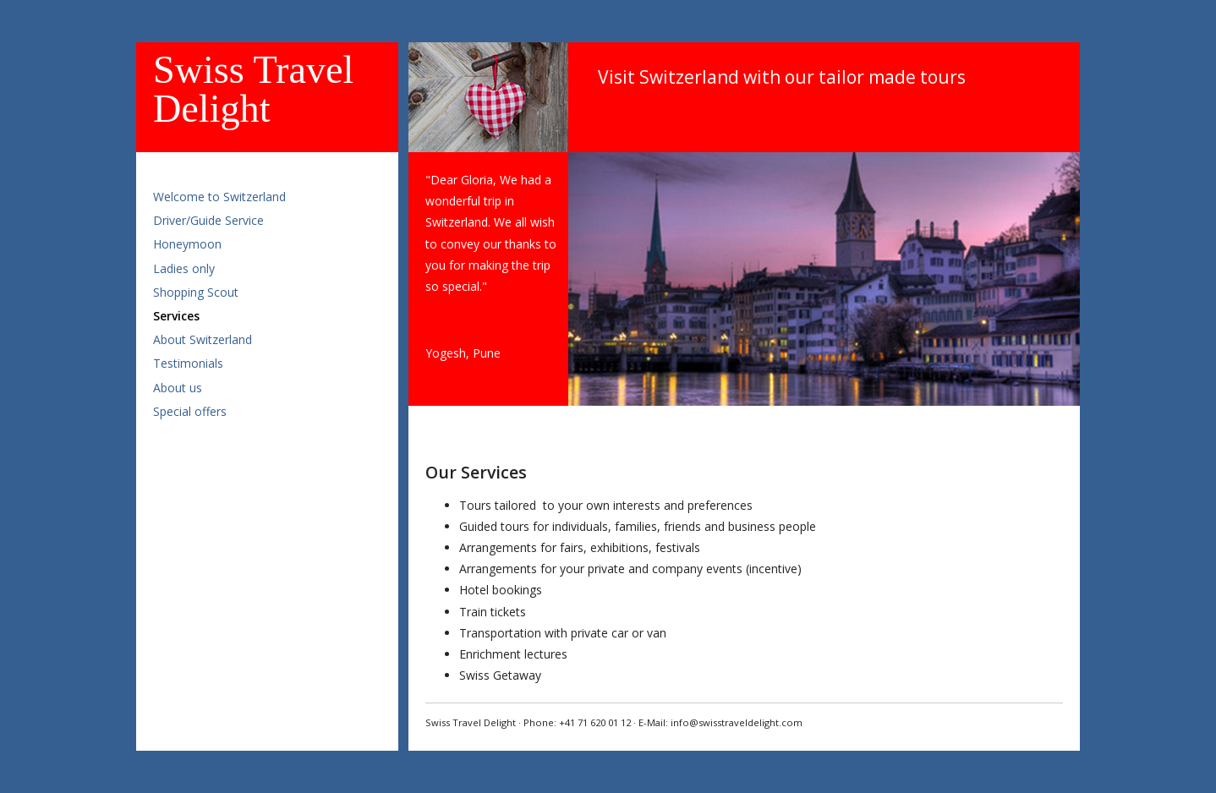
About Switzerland (202, 339)
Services (176, 316)
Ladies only (184, 268)
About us (177, 388)
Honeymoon (187, 244)
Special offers (190, 411)
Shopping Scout (195, 292)
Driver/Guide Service (208, 220)
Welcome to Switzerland (219, 197)
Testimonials (188, 363)
